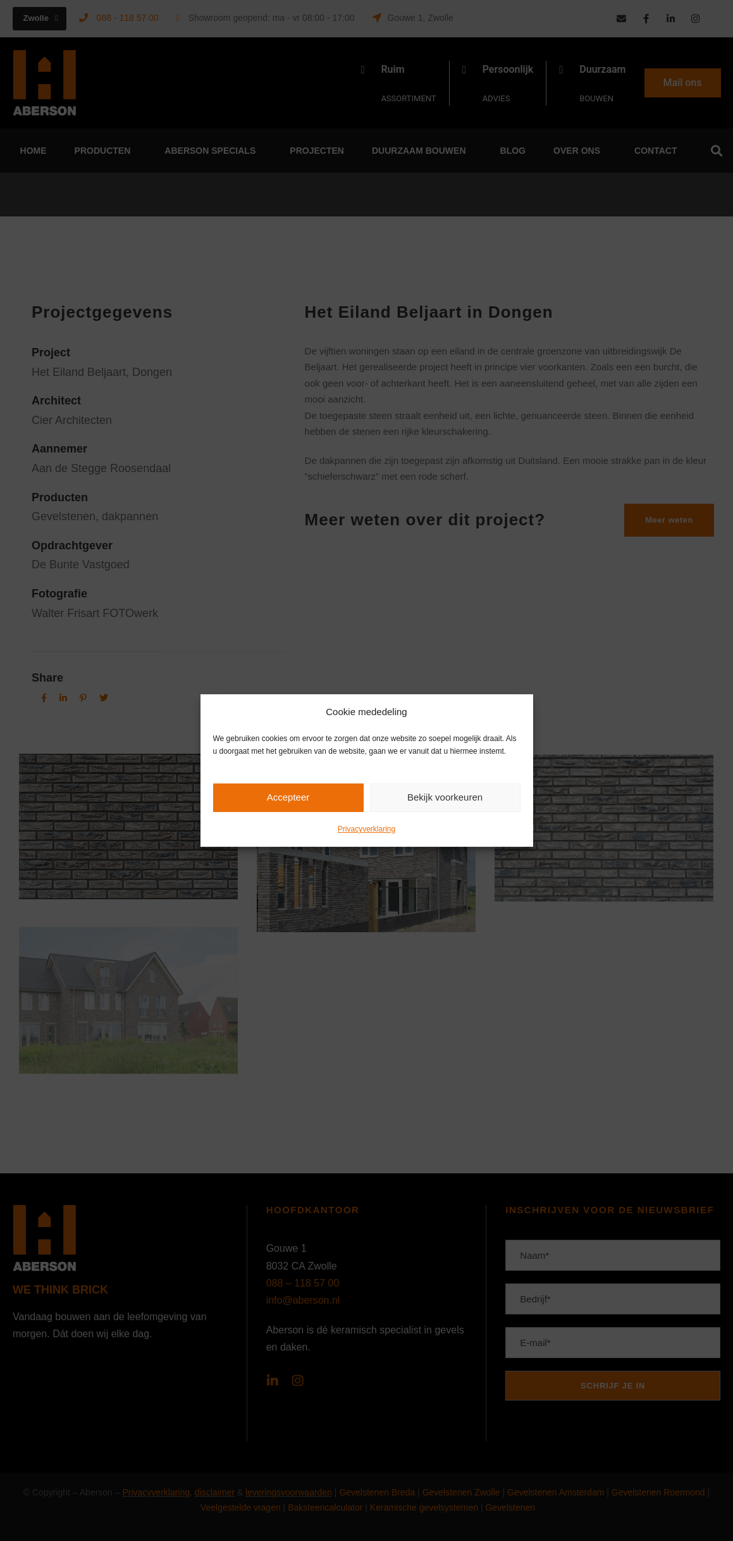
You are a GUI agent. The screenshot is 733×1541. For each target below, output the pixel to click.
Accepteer (288, 797)
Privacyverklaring (366, 829)
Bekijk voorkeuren (445, 797)
